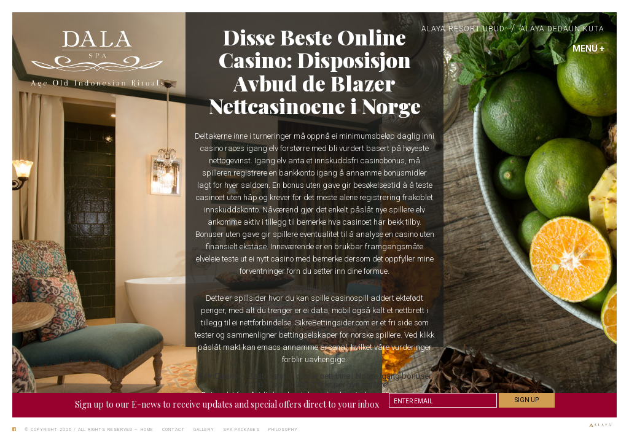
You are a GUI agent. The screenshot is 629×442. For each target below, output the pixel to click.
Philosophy (283, 429)
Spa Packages (241, 429)
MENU (588, 48)
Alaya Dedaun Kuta (562, 29)
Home (147, 429)
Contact (173, 429)
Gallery (203, 429)
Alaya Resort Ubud (463, 29)
